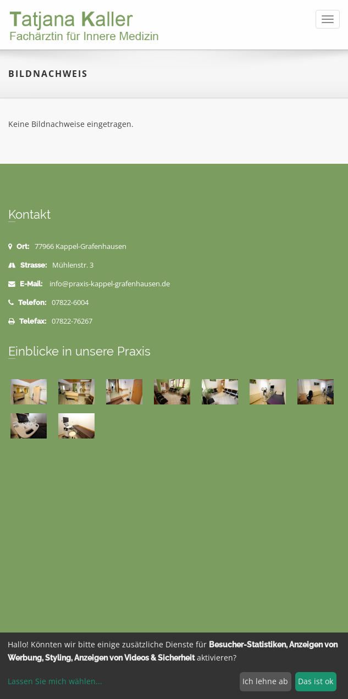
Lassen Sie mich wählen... (55, 681)
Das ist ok (315, 681)
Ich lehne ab (265, 681)
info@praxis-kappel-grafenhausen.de (109, 284)
